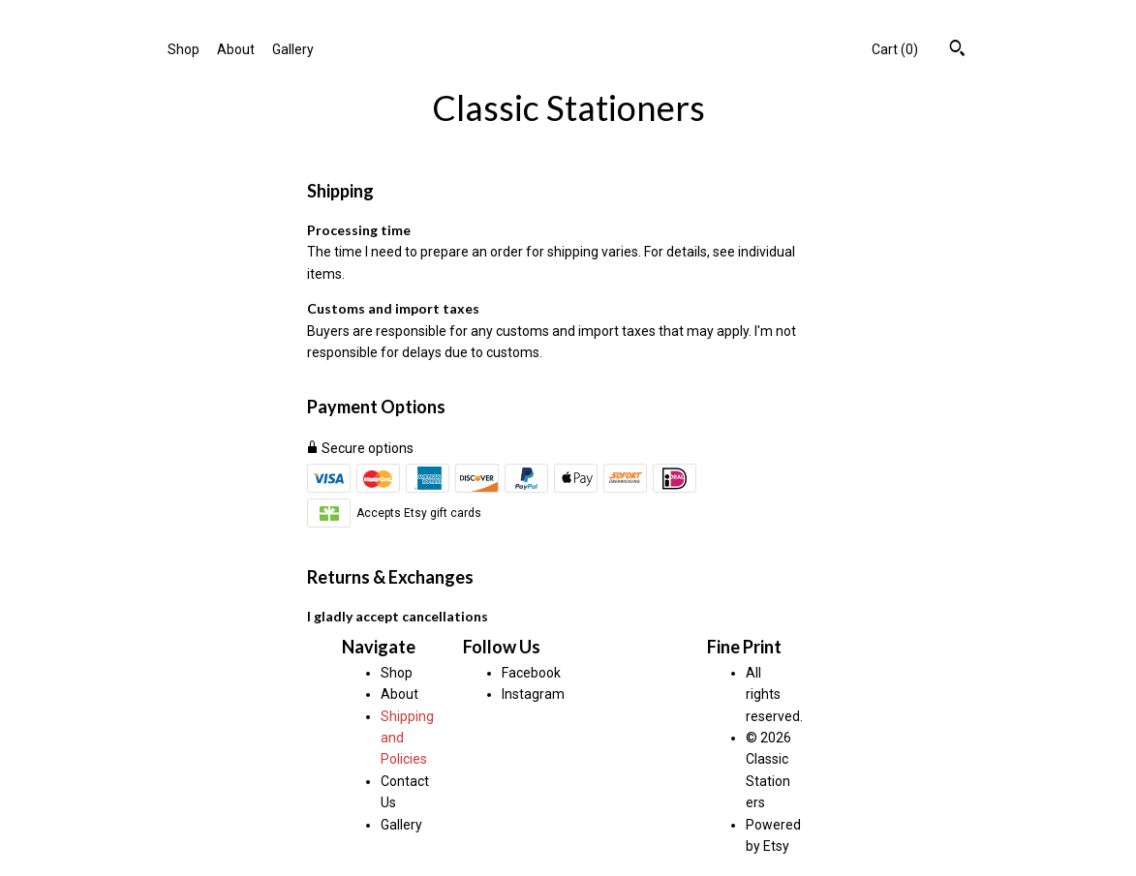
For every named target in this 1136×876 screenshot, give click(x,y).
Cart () (895, 49)
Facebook (531, 672)
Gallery (293, 49)
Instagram (533, 694)
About (236, 49)
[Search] (957, 50)
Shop (184, 49)
